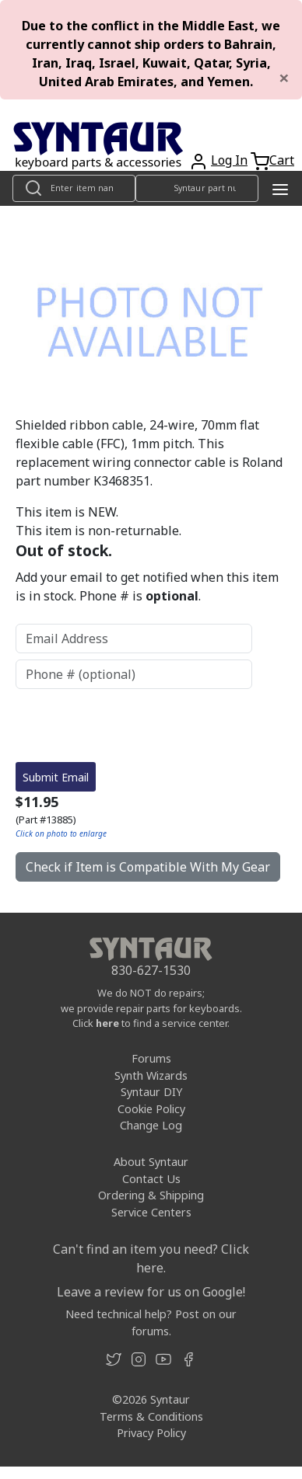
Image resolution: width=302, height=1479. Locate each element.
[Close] (284, 77)
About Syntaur (151, 1161)
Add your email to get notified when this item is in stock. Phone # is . (147, 586)
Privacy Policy (151, 1432)
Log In (229, 160)
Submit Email (56, 777)
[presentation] (134, 725)
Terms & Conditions (151, 1416)
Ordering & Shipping (151, 1195)
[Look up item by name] (73, 188)
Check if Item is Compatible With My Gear (148, 866)
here (107, 1023)
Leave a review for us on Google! (151, 1291)
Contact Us (151, 1178)
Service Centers (151, 1212)
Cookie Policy (151, 1108)
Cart (281, 160)
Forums (151, 1058)
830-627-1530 (151, 970)
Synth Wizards (151, 1075)
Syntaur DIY (151, 1091)
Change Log (151, 1125)
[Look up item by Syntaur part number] (196, 188)
